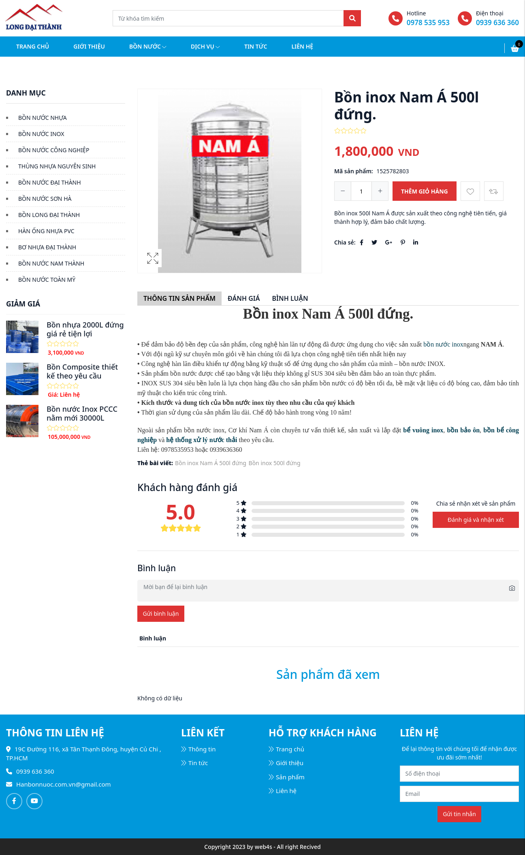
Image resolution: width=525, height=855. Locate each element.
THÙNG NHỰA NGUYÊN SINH (57, 166)
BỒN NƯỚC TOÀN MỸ (46, 279)
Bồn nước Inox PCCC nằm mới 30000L (82, 413)
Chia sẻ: (345, 242)
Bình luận (290, 298)
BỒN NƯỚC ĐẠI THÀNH (49, 182)
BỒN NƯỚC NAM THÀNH (51, 263)
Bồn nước (147, 46)
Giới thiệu (89, 46)
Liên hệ (302, 46)
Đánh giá (244, 298)
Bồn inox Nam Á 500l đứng (210, 463)
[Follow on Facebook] (14, 801)
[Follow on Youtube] (34, 801)
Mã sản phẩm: (353, 171)
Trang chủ (32, 46)
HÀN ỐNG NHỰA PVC (46, 231)
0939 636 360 (497, 22)
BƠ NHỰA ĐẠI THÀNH (47, 247)
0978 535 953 (428, 22)
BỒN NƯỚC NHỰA (42, 117)
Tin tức (255, 46)
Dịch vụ (205, 46)
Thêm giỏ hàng (424, 191)
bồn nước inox (443, 344)
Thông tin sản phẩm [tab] (179, 298)
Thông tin (198, 749)
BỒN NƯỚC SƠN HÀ (44, 198)
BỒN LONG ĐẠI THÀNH (49, 215)
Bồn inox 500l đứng (275, 463)
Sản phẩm (287, 777)
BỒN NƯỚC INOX (41, 134)
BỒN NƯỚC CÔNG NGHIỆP (53, 150)
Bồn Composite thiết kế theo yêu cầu (82, 371)
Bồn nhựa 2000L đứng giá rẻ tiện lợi (85, 329)
